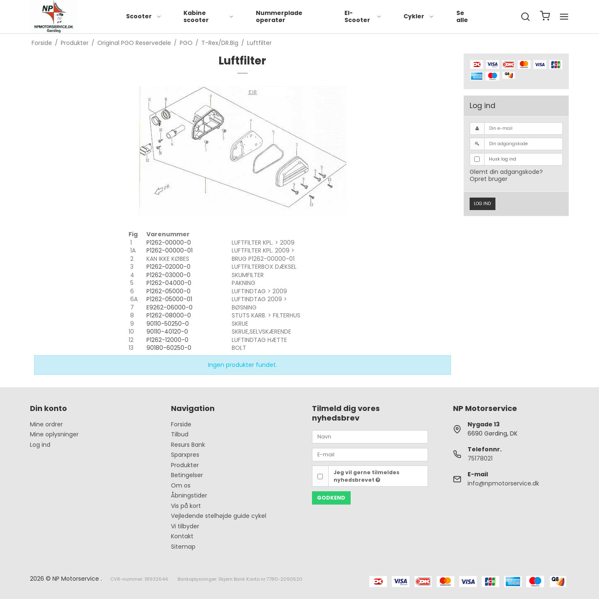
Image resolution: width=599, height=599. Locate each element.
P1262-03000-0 (168, 275)
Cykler (418, 16)
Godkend (331, 497)
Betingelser (187, 475)
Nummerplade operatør (279, 17)
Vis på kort (186, 506)
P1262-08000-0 (168, 315)
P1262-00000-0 (168, 242)
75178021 (480, 458)
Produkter (185, 465)
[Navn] (370, 436)
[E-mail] (370, 454)
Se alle (462, 17)
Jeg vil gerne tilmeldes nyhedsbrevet (366, 476)
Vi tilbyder (185, 526)
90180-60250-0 (168, 348)
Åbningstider (189, 495)
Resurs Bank (188, 445)
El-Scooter (363, 17)
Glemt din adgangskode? (506, 172)
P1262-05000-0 (168, 291)
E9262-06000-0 (169, 307)
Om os (181, 485)
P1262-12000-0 (167, 340)
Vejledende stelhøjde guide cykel (218, 516)
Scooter (144, 16)
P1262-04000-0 (168, 283)
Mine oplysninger (54, 434)
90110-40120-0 (167, 331)
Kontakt (182, 536)
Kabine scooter (208, 17)
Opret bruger (488, 179)
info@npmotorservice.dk (503, 483)
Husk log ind (502, 159)
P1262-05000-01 (169, 299)
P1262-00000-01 (169, 250)
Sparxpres (185, 454)
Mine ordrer (46, 424)
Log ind (482, 203)
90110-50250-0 (167, 323)
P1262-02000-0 (168, 266)
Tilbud (179, 434)
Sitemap (183, 546)
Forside (181, 424)
